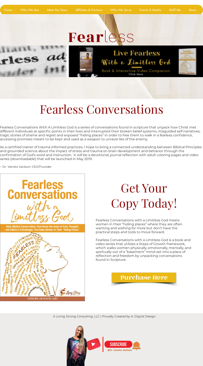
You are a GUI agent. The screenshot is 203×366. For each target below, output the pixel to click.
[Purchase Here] (144, 277)
